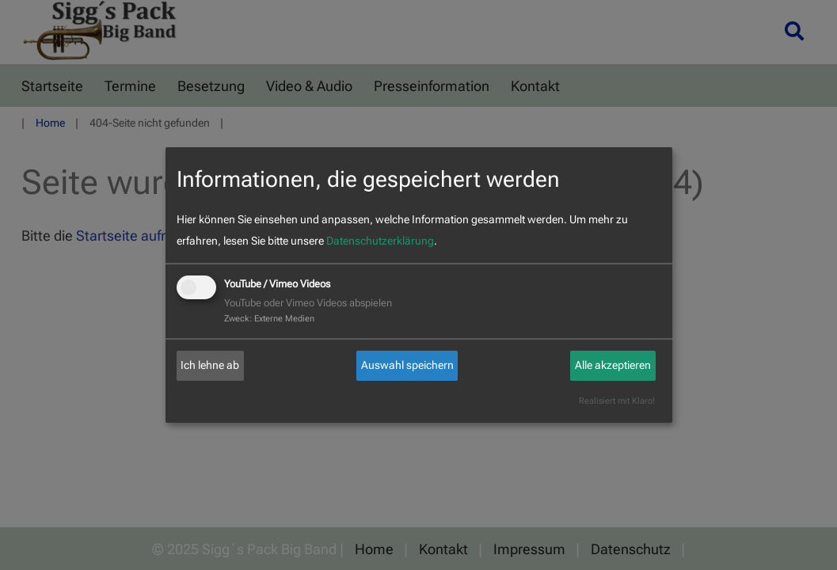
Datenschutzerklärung (380, 240)
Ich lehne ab (210, 365)
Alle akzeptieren (613, 365)
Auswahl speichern (407, 365)
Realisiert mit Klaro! (617, 401)
